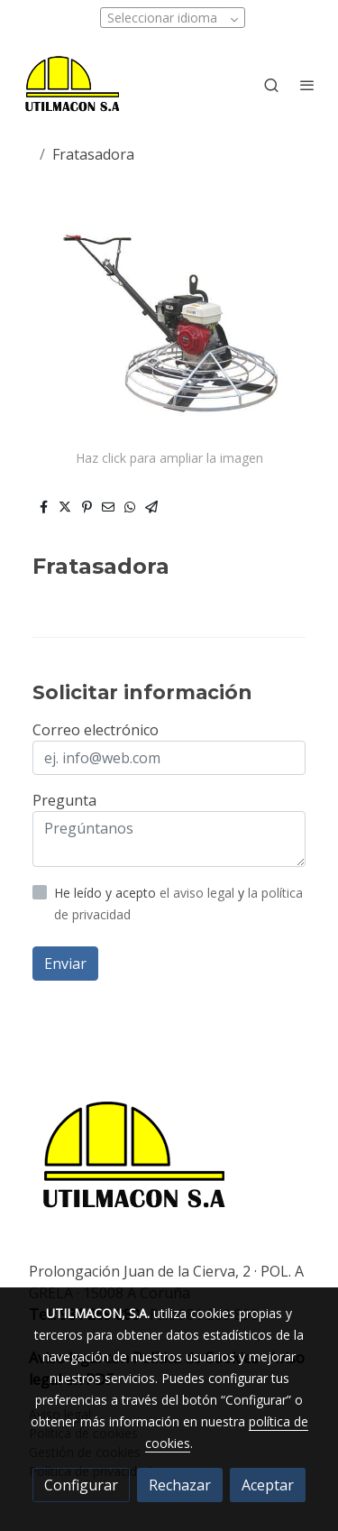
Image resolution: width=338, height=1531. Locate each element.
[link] (72, 85)
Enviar (65, 963)
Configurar (81, 1485)
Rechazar (180, 1485)
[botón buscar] (271, 85)
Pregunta (64, 800)
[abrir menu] (307, 85)
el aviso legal (199, 892)
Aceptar (268, 1485)
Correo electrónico (95, 730)
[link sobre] (169, 1160)
